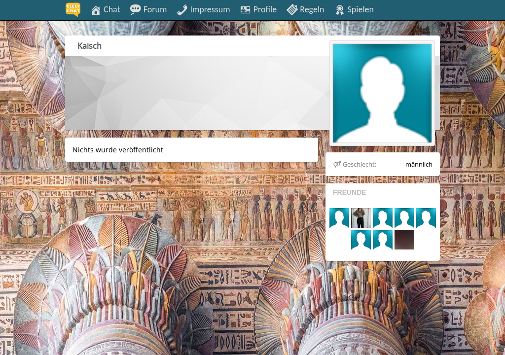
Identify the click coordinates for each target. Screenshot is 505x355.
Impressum (203, 9)
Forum (148, 9)
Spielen (354, 9)
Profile (258, 9)
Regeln (305, 9)
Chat (105, 9)
